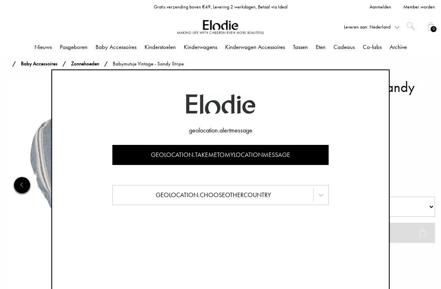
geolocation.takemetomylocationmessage (220, 155)
